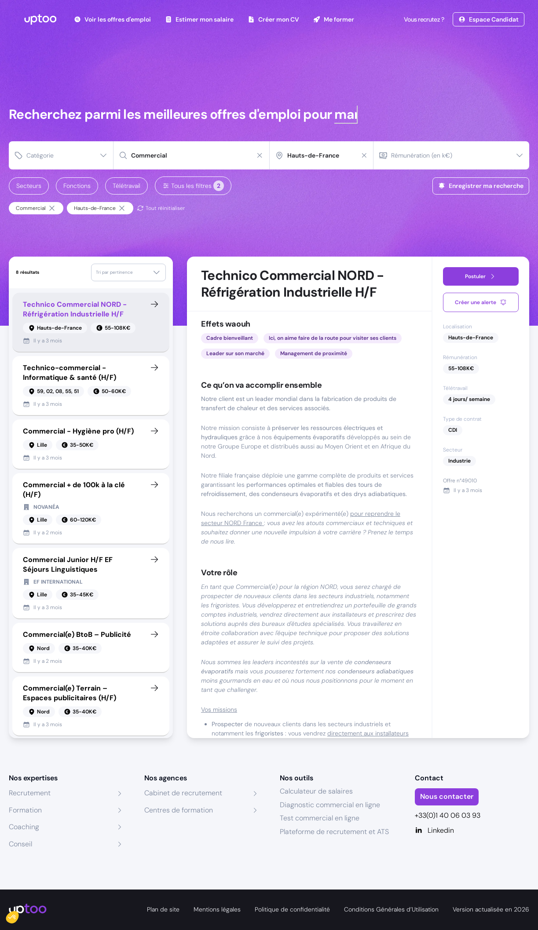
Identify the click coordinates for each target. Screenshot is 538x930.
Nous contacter (446, 796)
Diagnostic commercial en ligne (330, 804)
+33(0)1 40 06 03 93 (447, 815)
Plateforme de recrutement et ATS (334, 831)
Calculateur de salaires (316, 791)
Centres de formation (178, 810)
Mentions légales (217, 909)
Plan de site (163, 909)
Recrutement (30, 793)
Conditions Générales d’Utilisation (391, 909)
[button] (18, 915)
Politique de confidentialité (292, 909)
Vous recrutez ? (423, 19)
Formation (25, 810)
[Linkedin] (472, 830)
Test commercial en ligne (319, 818)
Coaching (24, 826)
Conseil (20, 844)
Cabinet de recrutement (183, 793)
